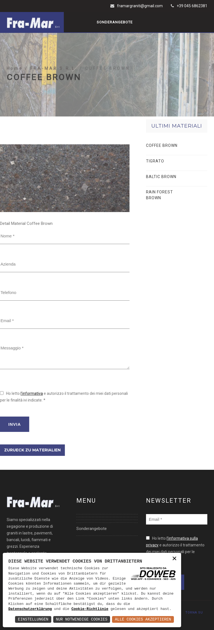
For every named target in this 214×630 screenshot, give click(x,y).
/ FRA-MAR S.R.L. (52, 79)
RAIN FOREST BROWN (159, 195)
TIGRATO (155, 161)
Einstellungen (33, 619)
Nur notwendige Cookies (82, 619)
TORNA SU (194, 612)
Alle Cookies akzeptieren (143, 619)
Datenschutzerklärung (30, 609)
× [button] (174, 559)
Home (16, 79)
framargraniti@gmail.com (140, 6)
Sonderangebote (115, 22)
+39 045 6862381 (192, 6)
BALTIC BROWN (161, 176)
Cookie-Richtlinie (89, 609)
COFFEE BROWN (161, 145)
